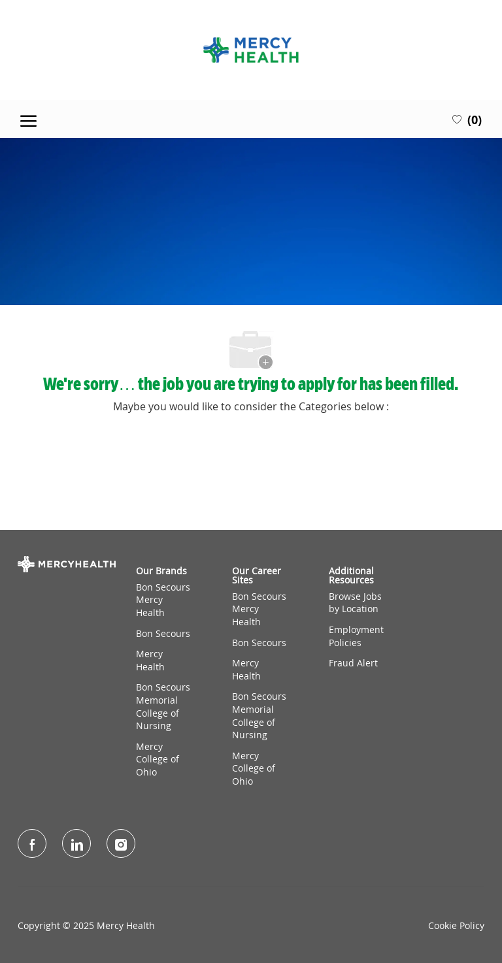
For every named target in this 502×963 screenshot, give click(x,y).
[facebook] (32, 843)
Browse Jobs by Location (355, 602)
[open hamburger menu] (28, 119)
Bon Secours (163, 633)
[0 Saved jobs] (467, 118)
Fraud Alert (353, 663)
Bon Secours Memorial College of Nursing (163, 706)
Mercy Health (150, 660)
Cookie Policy (456, 925)
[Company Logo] (250, 50)
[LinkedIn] (76, 843)
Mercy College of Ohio (157, 759)
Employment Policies (356, 636)
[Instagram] (121, 843)
